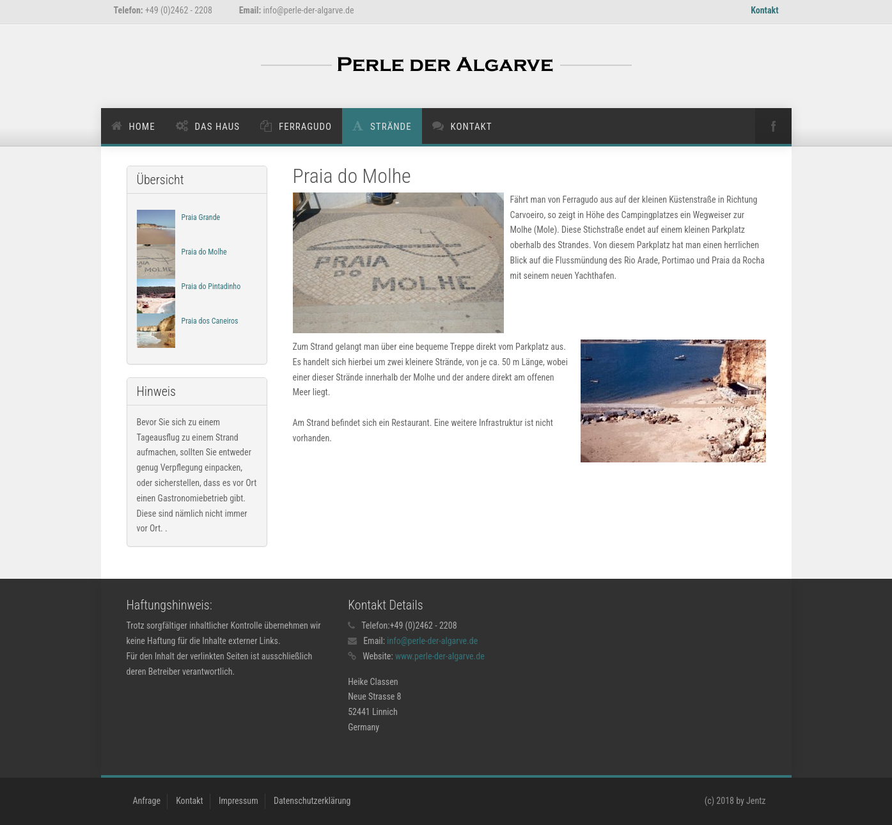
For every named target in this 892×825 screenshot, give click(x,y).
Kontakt (764, 10)
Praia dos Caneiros (210, 321)
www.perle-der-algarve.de (440, 656)
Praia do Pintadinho (211, 286)
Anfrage (146, 801)
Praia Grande (201, 217)
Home (142, 126)
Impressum (238, 801)
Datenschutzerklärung (312, 801)
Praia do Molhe (204, 252)
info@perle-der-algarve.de (432, 641)
